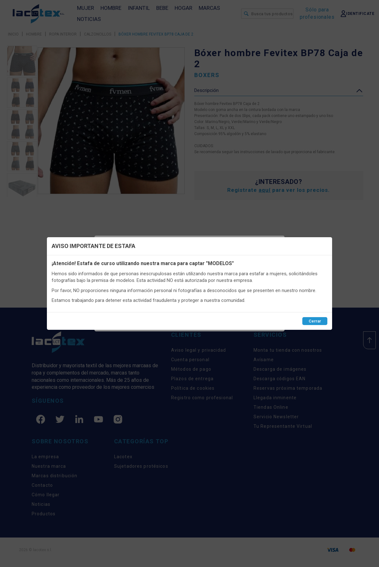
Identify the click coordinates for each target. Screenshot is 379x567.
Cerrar (315, 321)
